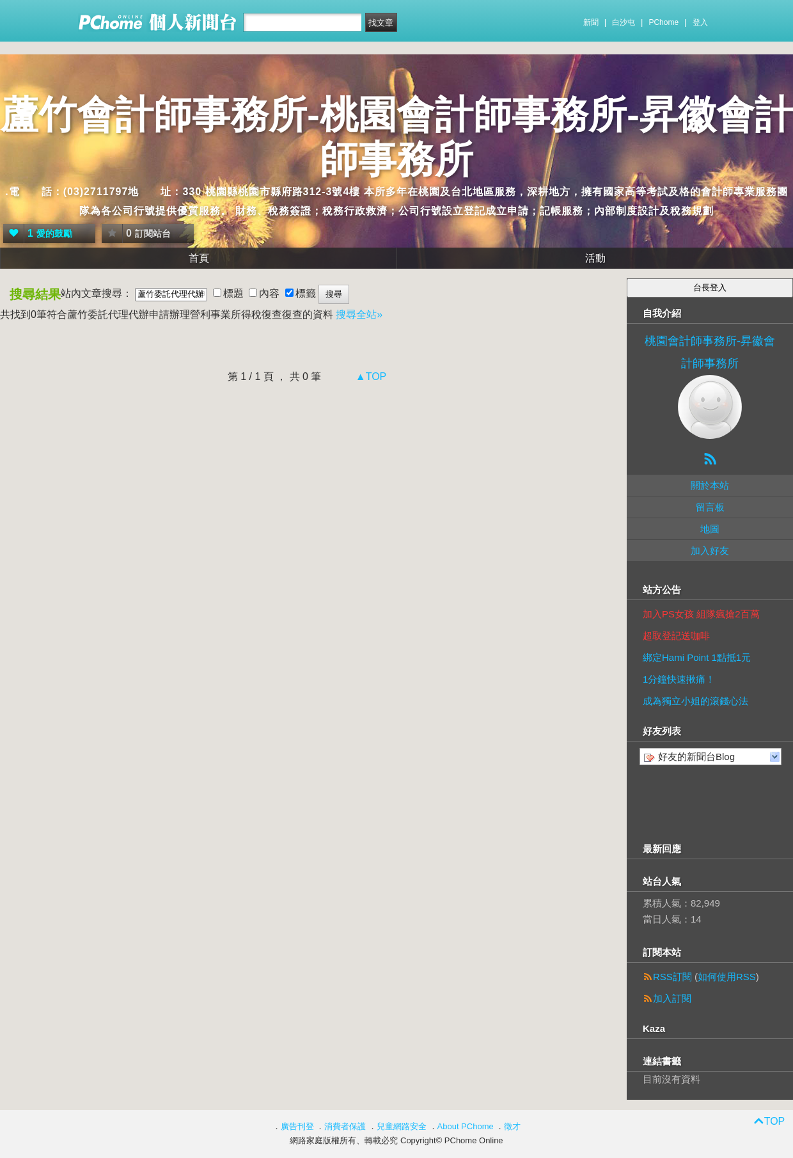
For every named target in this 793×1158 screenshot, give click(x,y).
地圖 (709, 528)
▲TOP (369, 376)
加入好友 (710, 550)
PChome (663, 22)
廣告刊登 (297, 1126)
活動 (595, 258)
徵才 (512, 1126)
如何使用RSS (727, 976)
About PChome (465, 1126)
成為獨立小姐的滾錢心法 (695, 700)
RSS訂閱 (672, 976)
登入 (700, 22)
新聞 (591, 22)
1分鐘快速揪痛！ (679, 679)
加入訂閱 (672, 998)
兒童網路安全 (402, 1126)
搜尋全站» (359, 314)
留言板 (710, 507)
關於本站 (710, 485)
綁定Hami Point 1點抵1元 (697, 657)
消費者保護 (345, 1126)
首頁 (199, 258)
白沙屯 (623, 22)
